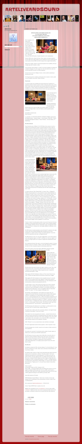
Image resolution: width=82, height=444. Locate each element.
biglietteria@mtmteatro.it (37, 383)
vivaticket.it (27, 389)
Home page (41, 436)
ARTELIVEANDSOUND (32, 9)
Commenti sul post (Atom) (34, 439)
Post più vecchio (52, 436)
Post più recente (29, 436)
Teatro (30, 399)
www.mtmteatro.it (41, 388)
